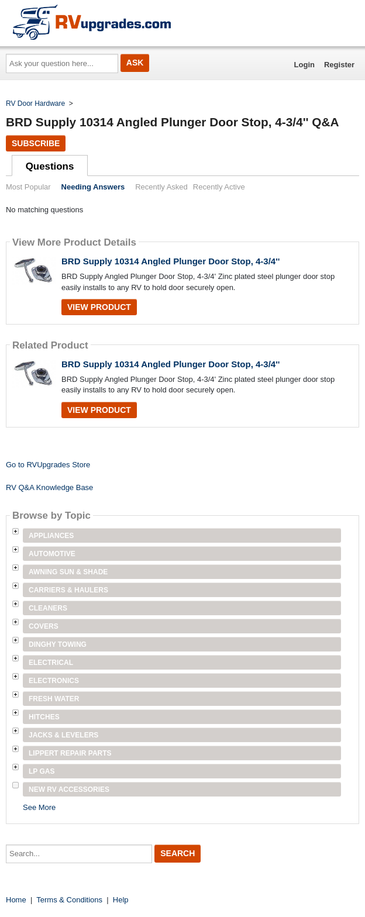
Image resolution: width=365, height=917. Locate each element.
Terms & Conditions (69, 899)
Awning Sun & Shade (68, 572)
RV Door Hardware (35, 103)
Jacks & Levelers (63, 735)
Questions (50, 166)
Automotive (52, 554)
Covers (43, 626)
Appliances (51, 536)
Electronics (54, 681)
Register (339, 64)
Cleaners (48, 608)
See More (39, 807)
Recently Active (219, 186)
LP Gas (41, 771)
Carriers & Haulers (68, 590)
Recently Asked (161, 186)
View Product (99, 307)
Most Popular (28, 186)
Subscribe (36, 143)
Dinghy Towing (58, 644)
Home (16, 899)
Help (121, 899)
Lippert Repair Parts (70, 753)
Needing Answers (93, 186)
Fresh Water (54, 699)
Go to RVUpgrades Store (48, 464)
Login (304, 64)
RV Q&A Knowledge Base (49, 487)
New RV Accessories (69, 789)
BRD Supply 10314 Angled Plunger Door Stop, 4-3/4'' (170, 261)
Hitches (44, 717)
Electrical (51, 663)
